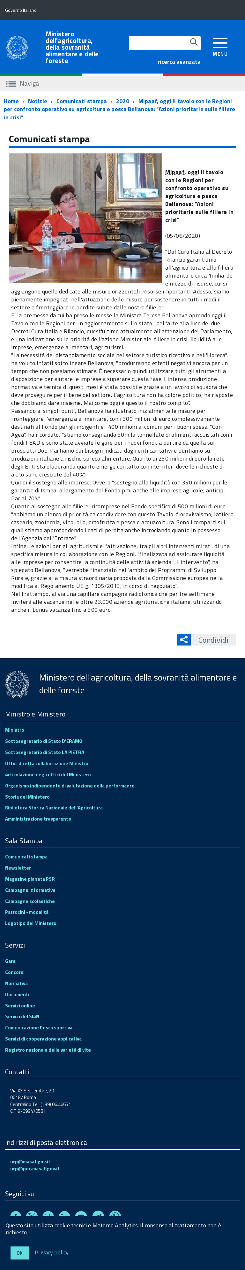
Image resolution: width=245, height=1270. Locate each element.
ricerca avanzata (179, 61)
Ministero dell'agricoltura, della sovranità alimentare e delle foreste (72, 47)
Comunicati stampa (81, 101)
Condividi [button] (209, 640)
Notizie (37, 101)
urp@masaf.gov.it (30, 1161)
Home (11, 101)
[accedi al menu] (220, 46)
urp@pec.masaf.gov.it (35, 1168)
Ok (20, 1253)
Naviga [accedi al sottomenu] (22, 83)
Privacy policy (52, 1252)
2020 (122, 101)
